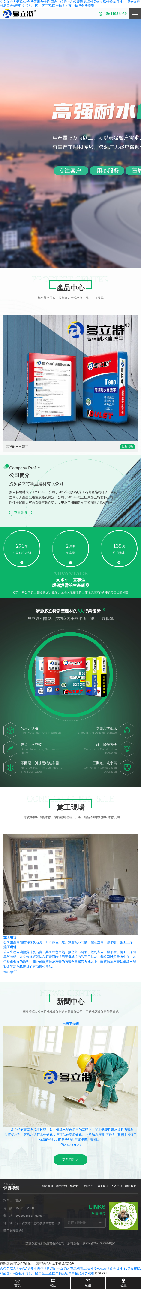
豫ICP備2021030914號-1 (99, 1243)
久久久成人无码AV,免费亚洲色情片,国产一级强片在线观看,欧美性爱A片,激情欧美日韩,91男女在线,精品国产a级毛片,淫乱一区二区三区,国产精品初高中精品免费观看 (70, 4)
